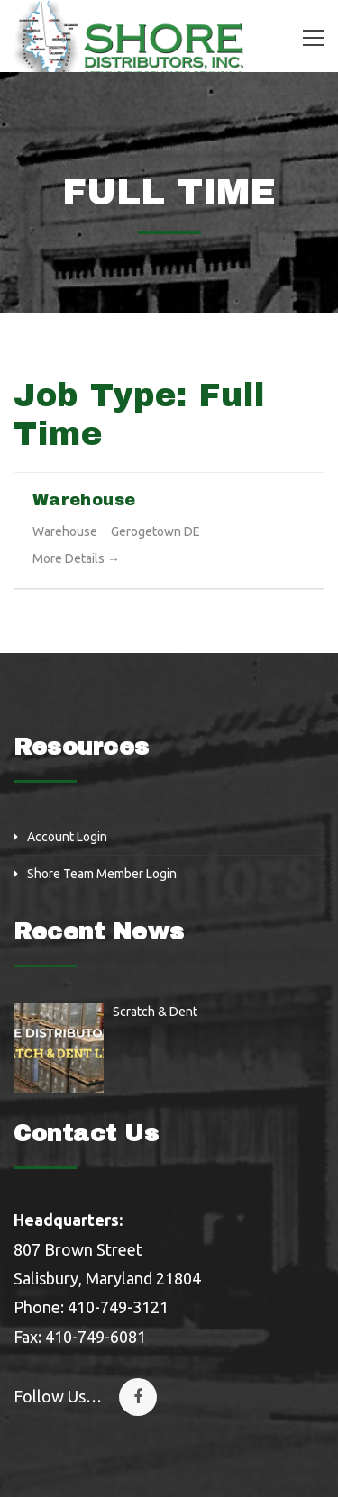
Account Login (67, 837)
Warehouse (83, 500)
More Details (76, 558)
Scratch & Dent (155, 1011)
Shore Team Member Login (102, 873)
